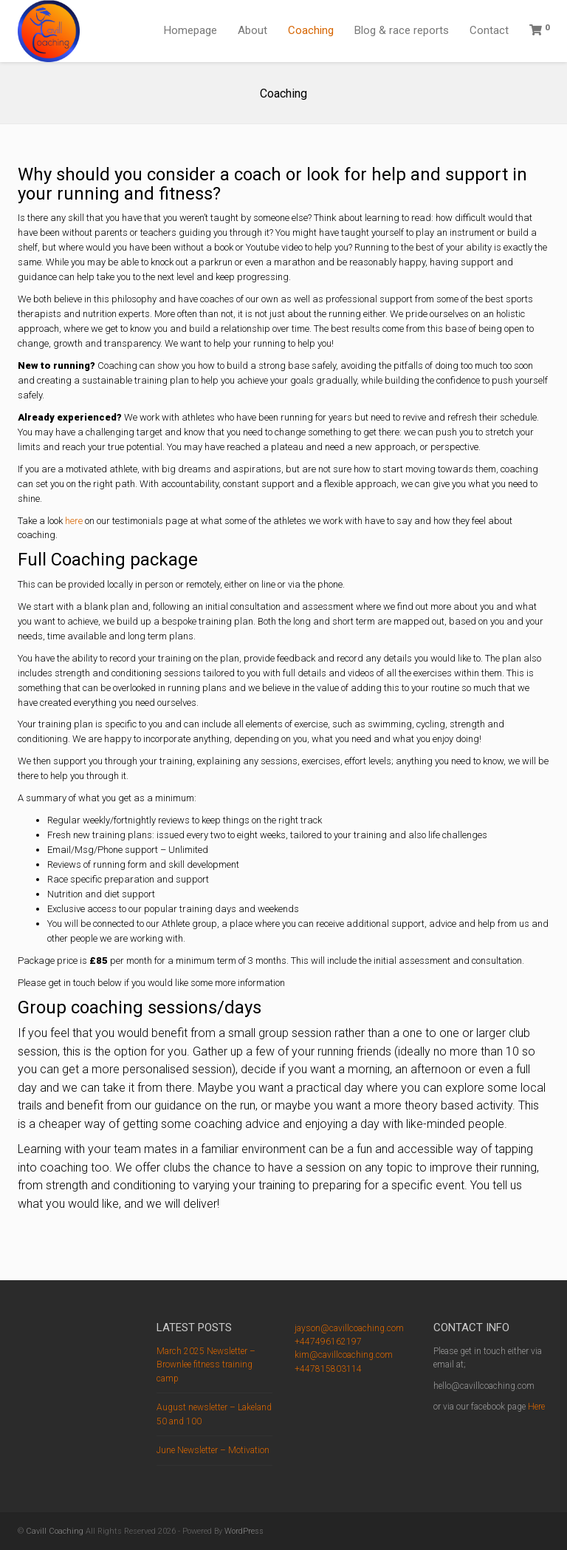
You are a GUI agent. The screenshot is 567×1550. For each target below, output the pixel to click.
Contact (489, 30)
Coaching (311, 30)
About (252, 30)
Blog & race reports (401, 30)
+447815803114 (328, 1369)
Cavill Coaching (54, 1531)
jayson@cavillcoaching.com (349, 1328)
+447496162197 (328, 1341)
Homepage (190, 30)
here (74, 520)
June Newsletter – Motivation (213, 1450)
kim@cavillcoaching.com (344, 1355)
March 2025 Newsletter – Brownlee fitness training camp (206, 1365)
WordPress (244, 1531)
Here (536, 1406)
